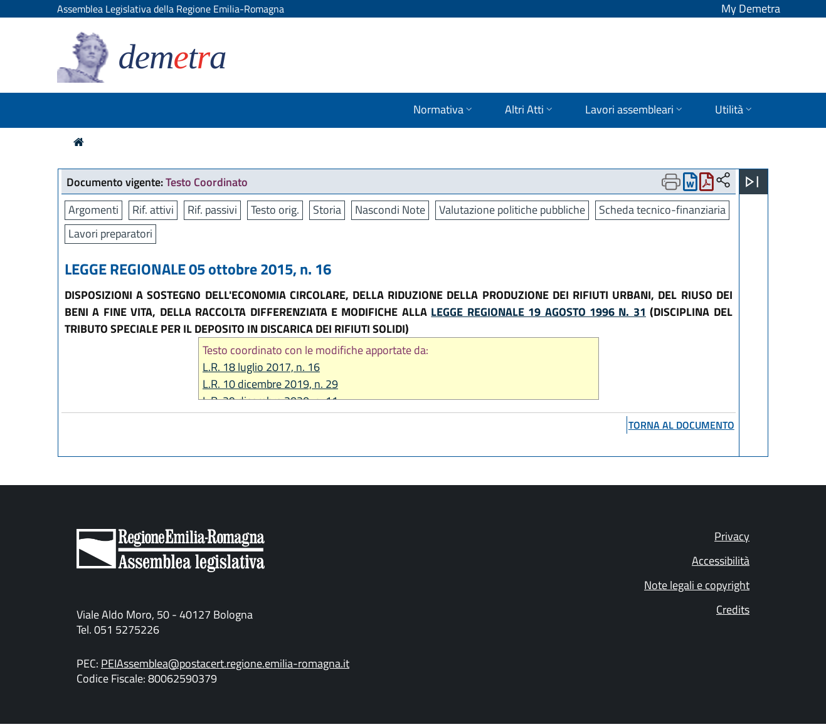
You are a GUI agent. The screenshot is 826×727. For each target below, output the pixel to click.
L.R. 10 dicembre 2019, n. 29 (270, 383)
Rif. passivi (212, 209)
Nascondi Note (390, 209)
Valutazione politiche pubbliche (512, 209)
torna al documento (681, 424)
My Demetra (750, 8)
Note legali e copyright (696, 585)
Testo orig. (275, 209)
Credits (732, 609)
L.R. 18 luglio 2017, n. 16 (261, 366)
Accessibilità (720, 560)
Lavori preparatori (110, 233)
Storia (327, 209)
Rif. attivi (153, 209)
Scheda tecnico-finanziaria (662, 209)
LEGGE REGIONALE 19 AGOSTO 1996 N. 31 (538, 311)
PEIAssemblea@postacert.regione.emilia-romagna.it (225, 663)
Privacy (731, 536)
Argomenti (93, 209)
